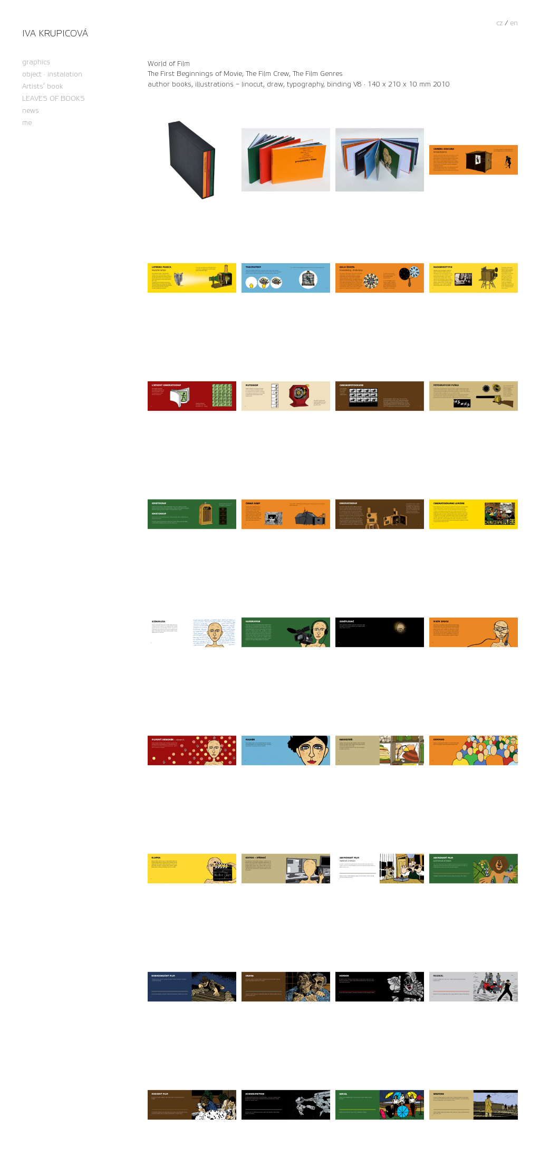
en (514, 23)
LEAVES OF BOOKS (53, 98)
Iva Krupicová (55, 33)
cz (499, 23)
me (27, 123)
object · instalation (52, 74)
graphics (36, 62)
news (30, 111)
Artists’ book (42, 86)
